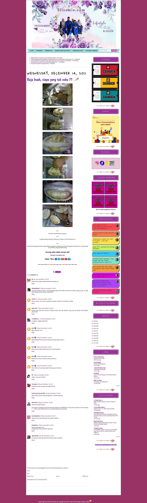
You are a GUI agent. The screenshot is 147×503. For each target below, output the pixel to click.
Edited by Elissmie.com (52, 502)
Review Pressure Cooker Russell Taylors (103, 234)
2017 (94, 343)
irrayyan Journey (98, 428)
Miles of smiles (98, 380)
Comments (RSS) (85, 502)
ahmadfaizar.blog (98, 412)
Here (46, 502)
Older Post (85, 476)
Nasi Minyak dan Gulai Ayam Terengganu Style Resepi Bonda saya (103, 268)
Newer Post (30, 476)
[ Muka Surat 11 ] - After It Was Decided (104, 408)
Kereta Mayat (97, 362)
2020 (94, 335)
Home (57, 476)
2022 (94, 331)
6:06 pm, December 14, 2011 (45, 402)
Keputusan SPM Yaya (99, 358)
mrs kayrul (34, 384)
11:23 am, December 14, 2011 (46, 308)
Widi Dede (34, 402)
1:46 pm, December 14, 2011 (41, 375)
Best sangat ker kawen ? (101, 253)
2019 (94, 338)
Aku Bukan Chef (60, 255)
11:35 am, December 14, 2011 (48, 319)
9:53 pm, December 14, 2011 (46, 425)
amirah (33, 299)
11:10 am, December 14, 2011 (44, 299)
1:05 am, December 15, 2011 (46, 435)
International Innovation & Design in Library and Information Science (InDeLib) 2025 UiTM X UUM (106, 416)
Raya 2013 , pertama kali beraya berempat (103, 248)
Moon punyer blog (99, 357)
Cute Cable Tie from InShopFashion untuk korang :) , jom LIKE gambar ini (103, 226)
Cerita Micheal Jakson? (99, 364)
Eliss (33, 328)
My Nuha (52, 255)
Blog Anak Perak (98, 421)
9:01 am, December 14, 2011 (41, 279)
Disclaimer (78, 502)
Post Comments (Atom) (40, 479)
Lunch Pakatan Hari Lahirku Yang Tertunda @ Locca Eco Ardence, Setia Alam (51, 60)
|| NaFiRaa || (35, 319)
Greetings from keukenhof (101, 382)
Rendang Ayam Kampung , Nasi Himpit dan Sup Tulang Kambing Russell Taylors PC (103, 260)
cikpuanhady (35, 435)
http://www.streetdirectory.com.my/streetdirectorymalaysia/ (50, 409)
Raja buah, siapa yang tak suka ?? (53, 79)
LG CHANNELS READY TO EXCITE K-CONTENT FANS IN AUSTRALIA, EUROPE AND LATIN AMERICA (105, 431)
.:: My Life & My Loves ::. (100, 368)
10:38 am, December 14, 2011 (48, 288)
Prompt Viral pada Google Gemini (40, 63)
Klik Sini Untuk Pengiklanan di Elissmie (106, 209)
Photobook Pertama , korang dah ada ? (102, 291)
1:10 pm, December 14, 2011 (44, 365)
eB (32, 375)
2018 (94, 340)
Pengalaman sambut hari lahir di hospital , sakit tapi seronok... (103, 240)
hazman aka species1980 (38, 393)
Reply (33, 283)
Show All (118, 385)
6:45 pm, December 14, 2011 (48, 416)
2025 (94, 323)
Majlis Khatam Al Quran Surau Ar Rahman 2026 (43, 58)
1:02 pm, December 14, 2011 (44, 328)
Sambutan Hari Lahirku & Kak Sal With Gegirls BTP (44, 62)
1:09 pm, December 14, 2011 (44, 347)
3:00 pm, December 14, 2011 (45, 384)
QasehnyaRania (36, 416)
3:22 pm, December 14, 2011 (53, 393)
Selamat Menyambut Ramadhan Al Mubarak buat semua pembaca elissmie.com (52, 59)
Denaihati (96, 373)
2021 (94, 333)
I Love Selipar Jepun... (99, 407)
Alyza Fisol (34, 308)
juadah (58, 272)
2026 (94, 321)
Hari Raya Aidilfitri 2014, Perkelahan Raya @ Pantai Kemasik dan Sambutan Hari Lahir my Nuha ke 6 (102, 283)
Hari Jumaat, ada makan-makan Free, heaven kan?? (103, 275)
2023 (94, 328)
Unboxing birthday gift (99, 369)
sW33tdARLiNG (36, 288)
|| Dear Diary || (98, 400)
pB (32, 279)
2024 (94, 326)
